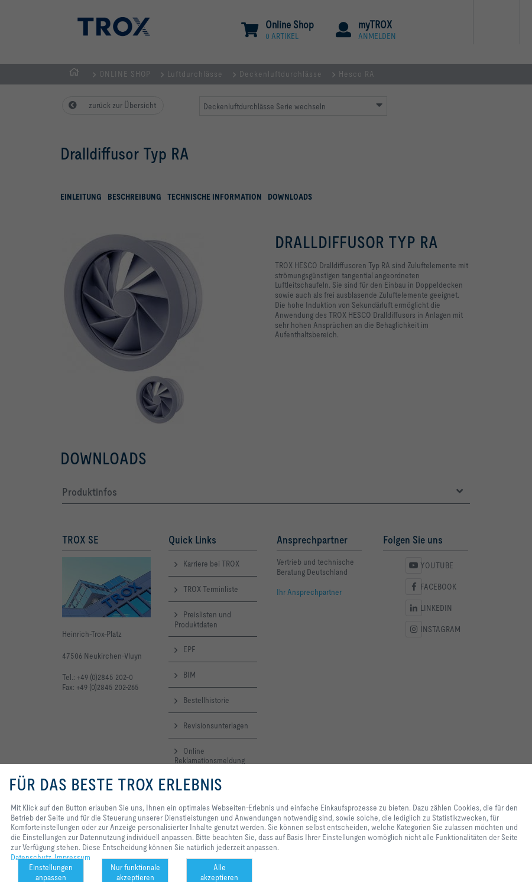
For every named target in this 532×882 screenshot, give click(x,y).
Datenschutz (31, 857)
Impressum (72, 857)
